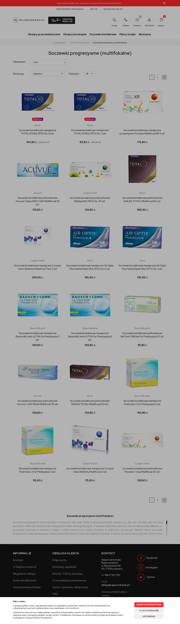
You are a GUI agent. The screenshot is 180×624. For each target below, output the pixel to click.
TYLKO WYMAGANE (149, 610)
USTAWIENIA (149, 616)
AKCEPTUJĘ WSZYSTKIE (148, 604)
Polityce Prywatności (42, 617)
